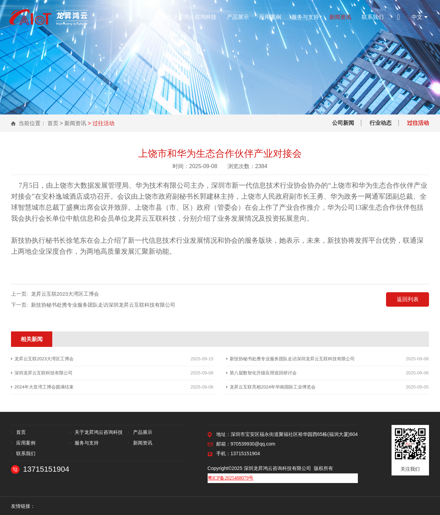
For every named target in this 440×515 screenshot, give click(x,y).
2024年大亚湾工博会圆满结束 (44, 387)
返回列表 (408, 299)
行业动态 (381, 123)
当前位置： (32, 123)
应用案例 (270, 17)
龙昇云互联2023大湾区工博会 (65, 294)
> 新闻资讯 (73, 123)
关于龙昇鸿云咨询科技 (189, 17)
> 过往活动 (101, 123)
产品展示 (238, 17)
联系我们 (373, 17)
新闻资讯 (340, 17)
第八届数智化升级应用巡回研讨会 (263, 372)
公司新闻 (343, 123)
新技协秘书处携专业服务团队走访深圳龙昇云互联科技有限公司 (103, 305)
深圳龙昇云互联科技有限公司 (43, 372)
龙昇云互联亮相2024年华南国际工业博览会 (273, 387)
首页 (145, 17)
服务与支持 (305, 17)
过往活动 (418, 123)
